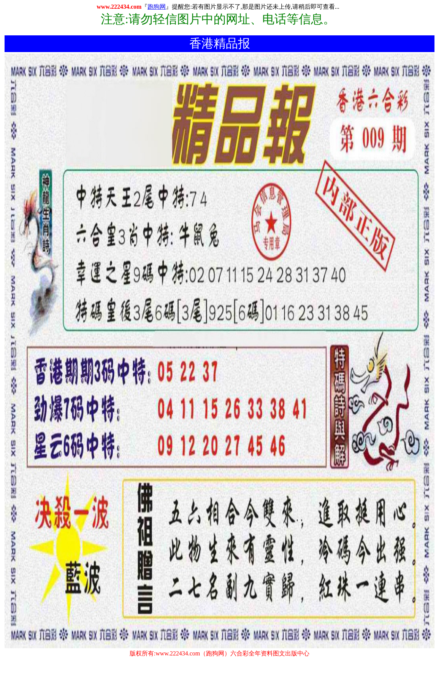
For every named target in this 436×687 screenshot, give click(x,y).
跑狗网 (156, 6)
